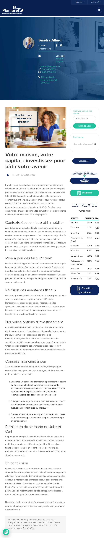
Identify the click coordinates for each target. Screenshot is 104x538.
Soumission (84, 193)
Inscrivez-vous (84, 126)
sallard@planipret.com (50, 66)
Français (79, 2)
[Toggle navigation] (99, 10)
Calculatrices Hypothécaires (84, 290)
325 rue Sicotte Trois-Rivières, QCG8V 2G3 (49, 80)
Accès (95, 2)
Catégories (83, 161)
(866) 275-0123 (49, 72)
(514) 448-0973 (49, 69)
